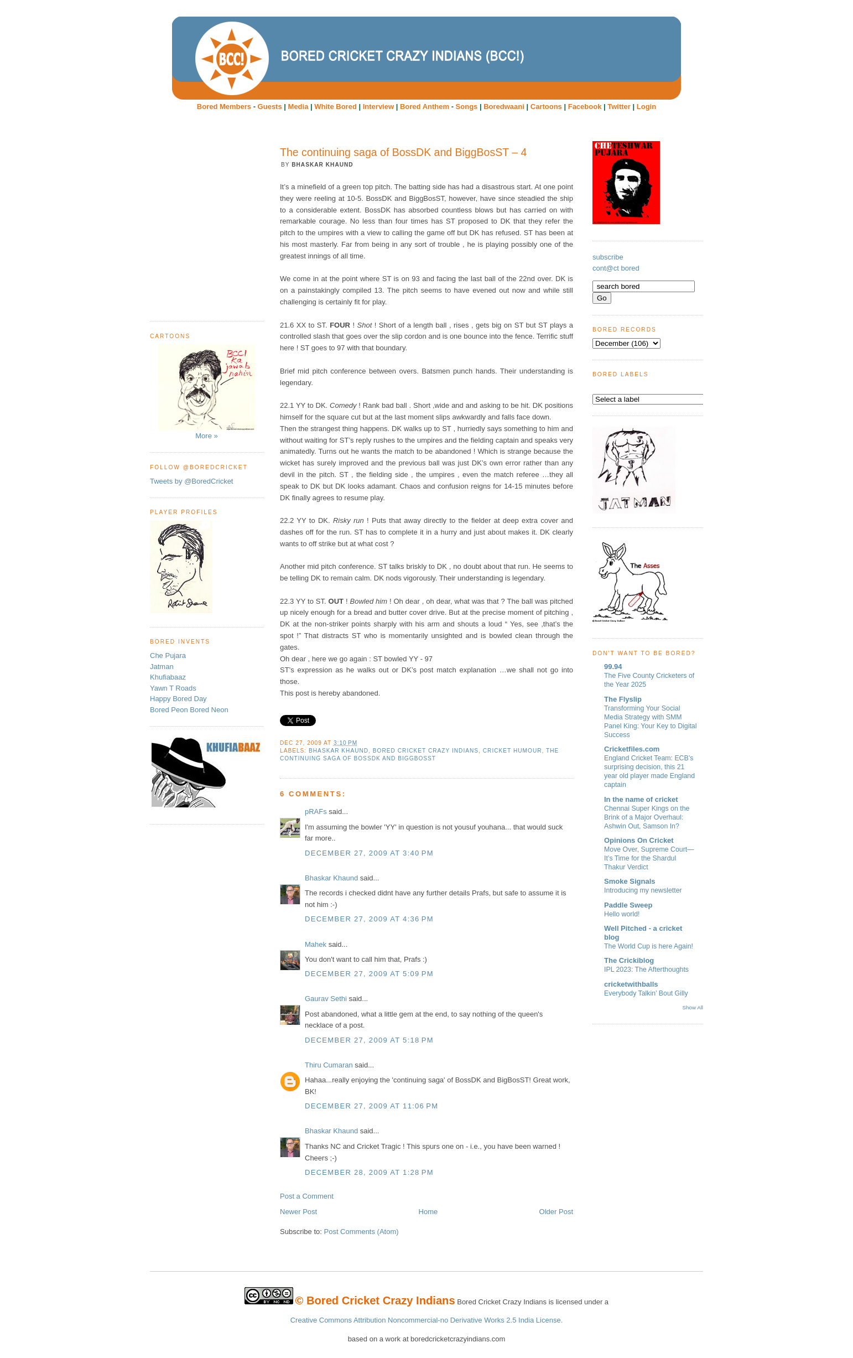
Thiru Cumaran (329, 1065)
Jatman (162, 666)
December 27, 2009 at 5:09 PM (369, 974)
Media (298, 106)
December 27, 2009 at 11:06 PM (371, 1106)
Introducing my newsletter (643, 890)
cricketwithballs (631, 984)
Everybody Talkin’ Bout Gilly (646, 993)
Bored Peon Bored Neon (189, 710)
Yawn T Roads (173, 688)
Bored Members (224, 106)
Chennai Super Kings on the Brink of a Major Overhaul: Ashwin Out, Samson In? (646, 817)
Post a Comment (307, 1196)
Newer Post (298, 1211)
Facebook (585, 106)
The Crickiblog (629, 960)
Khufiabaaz (168, 677)
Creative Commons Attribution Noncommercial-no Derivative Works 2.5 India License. (426, 1320)
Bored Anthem (424, 106)
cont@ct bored (615, 268)
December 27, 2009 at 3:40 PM (369, 853)
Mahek (315, 944)
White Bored (335, 106)
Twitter (619, 106)
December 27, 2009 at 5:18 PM (369, 1040)
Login (646, 106)
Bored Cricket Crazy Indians (425, 751)
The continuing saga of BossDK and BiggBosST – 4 (403, 152)
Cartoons (546, 106)
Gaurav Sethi (327, 998)
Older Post (556, 1211)
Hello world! (622, 914)
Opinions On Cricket (639, 840)
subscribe (607, 257)
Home (428, 1211)
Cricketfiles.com (631, 749)
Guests (270, 106)
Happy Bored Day (178, 698)
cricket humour (512, 751)
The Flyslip (623, 699)
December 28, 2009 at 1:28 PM (369, 1172)
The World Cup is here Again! (648, 946)
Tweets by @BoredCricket (191, 481)
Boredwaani (503, 106)
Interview (378, 106)
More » (206, 392)
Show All (693, 1007)
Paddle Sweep (628, 905)
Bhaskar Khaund (338, 751)
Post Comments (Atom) (361, 1231)
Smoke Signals (629, 881)
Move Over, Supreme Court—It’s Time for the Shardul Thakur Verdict (649, 858)
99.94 (613, 666)
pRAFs (316, 811)
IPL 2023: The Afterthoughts (646, 969)
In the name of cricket (641, 799)
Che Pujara (168, 655)
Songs (467, 106)
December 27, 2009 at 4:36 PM (369, 919)
